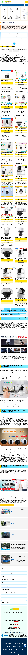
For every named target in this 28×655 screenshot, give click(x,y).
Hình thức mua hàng (7, 612)
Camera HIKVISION (16, 644)
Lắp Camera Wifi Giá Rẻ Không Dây (18, 649)
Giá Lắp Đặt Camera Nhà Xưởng (16, 533)
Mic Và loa (3, 49)
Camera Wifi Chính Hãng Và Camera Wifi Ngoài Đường (11, 592)
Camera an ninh (23, 644)
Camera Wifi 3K (4, 576)
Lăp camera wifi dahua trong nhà (7, 573)
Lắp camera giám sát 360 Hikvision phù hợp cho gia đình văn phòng (12, 33)
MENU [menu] (23, 5)
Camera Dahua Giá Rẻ (19, 643)
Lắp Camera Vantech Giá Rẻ (9, 643)
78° (11, 49)
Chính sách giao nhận (14, 612)
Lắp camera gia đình (8, 646)
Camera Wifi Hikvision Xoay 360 (8, 46)
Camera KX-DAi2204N (4, 310)
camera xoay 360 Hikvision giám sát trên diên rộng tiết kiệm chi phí (11, 36)
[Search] (19, 2)
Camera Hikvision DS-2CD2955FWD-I (13, 310)
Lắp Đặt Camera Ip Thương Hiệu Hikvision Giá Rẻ (16, 311)
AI (22, 49)
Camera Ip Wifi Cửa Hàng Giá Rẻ (14, 314)
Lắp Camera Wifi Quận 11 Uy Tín (7, 599)
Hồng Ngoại (14, 49)
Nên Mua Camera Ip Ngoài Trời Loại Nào (18, 544)
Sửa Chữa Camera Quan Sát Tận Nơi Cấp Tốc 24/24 (18, 521)
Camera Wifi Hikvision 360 (7, 22)
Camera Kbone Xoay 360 (6, 589)
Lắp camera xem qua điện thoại (18, 646)
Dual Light (7, 49)
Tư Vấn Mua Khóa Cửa (14, 652)
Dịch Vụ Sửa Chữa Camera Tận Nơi (17, 509)
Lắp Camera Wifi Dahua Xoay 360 (7, 582)
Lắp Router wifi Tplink (5, 586)
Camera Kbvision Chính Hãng (7, 644)
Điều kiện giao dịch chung (14, 614)
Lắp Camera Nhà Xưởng (7, 649)
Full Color (19, 49)
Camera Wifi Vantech (5, 602)
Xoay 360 (25, 49)
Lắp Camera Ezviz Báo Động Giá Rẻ (8, 579)
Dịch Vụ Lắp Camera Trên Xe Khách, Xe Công (18, 557)
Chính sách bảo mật (21, 612)
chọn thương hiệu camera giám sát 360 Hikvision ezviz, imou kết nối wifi (12, 38)
